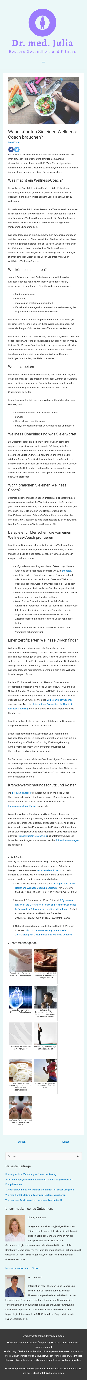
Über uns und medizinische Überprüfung (29, 1342)
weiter (67, 1141)
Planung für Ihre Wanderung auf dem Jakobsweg (30, 1174)
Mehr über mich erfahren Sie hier (22, 1268)
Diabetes (66, 570)
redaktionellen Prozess (49, 870)
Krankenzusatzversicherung (32, 836)
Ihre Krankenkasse (21, 792)
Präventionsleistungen (67, 840)
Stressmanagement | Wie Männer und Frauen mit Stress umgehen (39, 1189)
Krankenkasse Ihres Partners (23, 806)
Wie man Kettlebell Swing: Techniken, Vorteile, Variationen (35, 1195)
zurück (20, 1141)
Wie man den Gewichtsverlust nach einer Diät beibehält (34, 1200)
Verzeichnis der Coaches (60, 700)
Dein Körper (14, 142)
